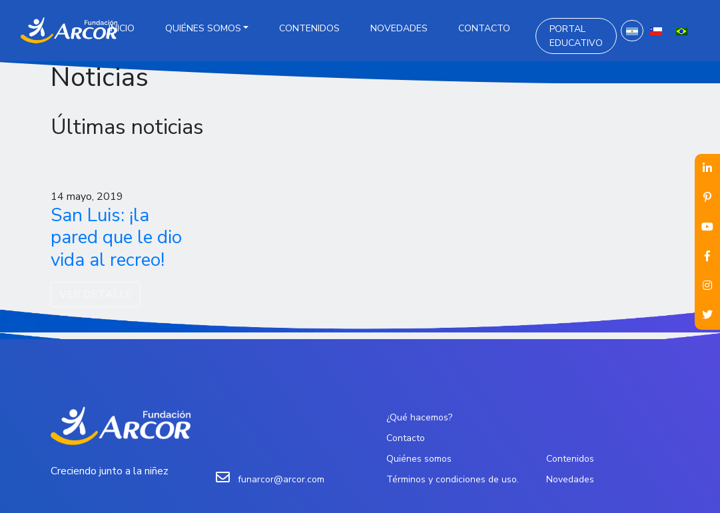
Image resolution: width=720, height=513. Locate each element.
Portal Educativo (576, 36)
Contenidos (309, 28)
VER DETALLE (95, 294)
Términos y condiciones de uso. (452, 479)
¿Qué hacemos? (419, 417)
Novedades (399, 28)
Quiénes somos (203, 28)
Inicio (122, 28)
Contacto (484, 28)
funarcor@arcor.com (281, 479)
